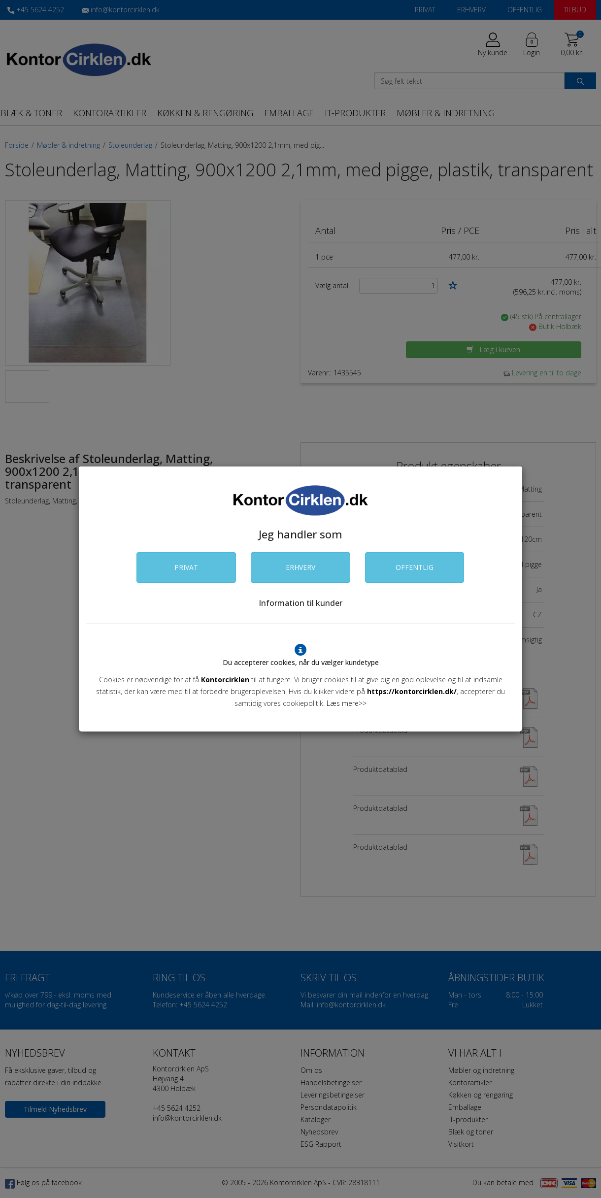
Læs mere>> (347, 703)
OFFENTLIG (415, 567)
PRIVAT (186, 567)
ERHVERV (300, 567)
